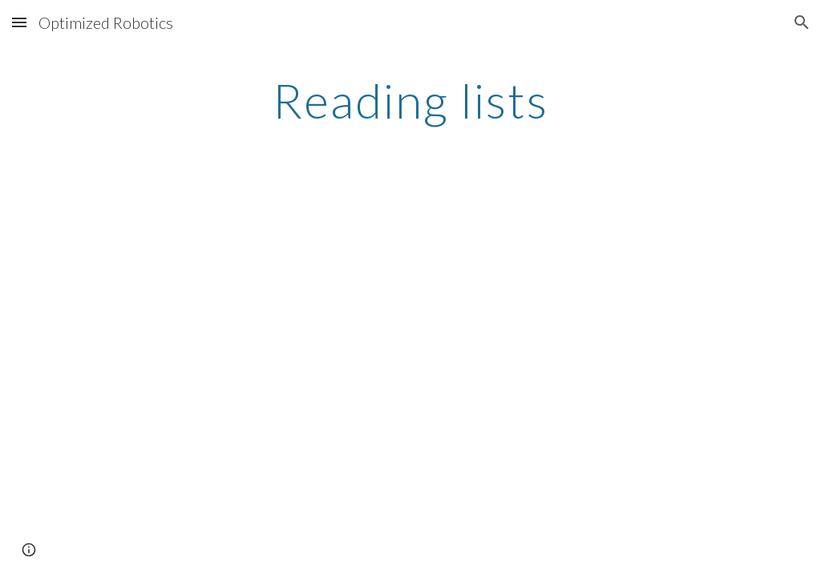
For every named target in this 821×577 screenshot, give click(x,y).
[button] (19, 22)
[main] (410, 100)
